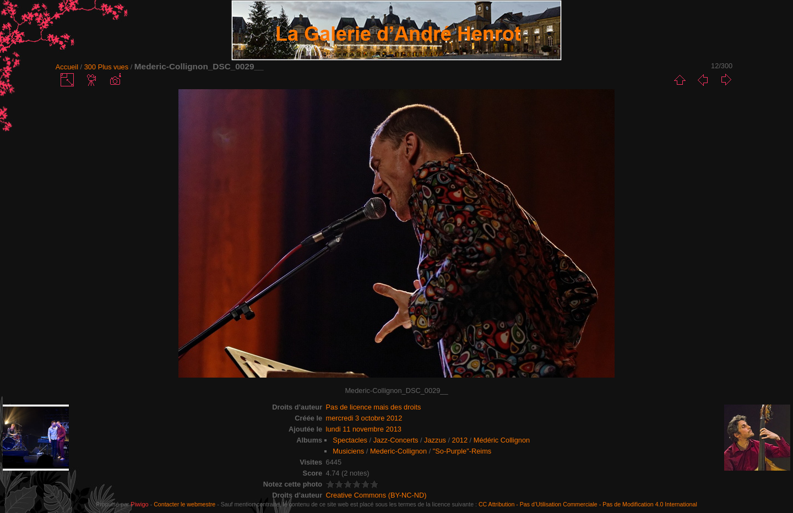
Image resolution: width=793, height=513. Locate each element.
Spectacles (350, 440)
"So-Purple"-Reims (462, 451)
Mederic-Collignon (398, 451)
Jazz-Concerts (396, 440)
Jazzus (435, 440)
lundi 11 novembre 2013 (363, 429)
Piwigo (139, 504)
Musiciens (348, 451)
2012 (460, 440)
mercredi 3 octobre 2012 (364, 418)
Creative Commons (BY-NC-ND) (376, 495)
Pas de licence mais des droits (373, 407)
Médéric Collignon (502, 440)
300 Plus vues (106, 67)
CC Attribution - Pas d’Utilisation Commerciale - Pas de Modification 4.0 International (588, 504)
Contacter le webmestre (184, 504)
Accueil (67, 67)
